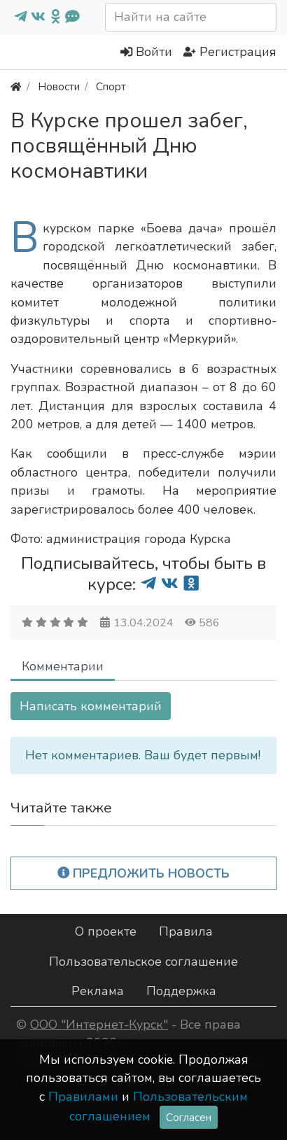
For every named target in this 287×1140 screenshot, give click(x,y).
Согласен (188, 1117)
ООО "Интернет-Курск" (99, 1024)
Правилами (83, 1096)
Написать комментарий (91, 706)
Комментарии (63, 666)
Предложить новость (143, 873)
